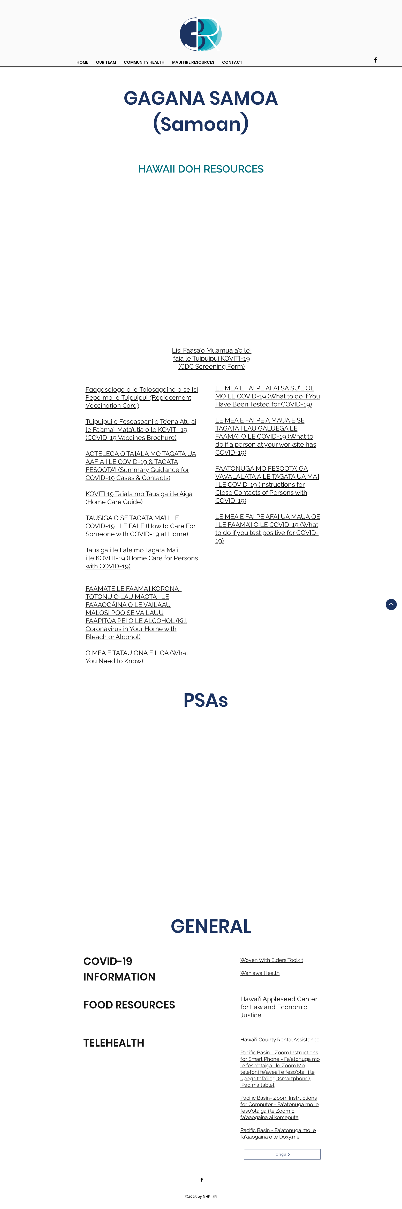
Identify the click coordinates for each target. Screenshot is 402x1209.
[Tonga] (282, 1154)
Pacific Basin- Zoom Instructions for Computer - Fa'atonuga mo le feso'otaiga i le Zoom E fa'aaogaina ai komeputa (279, 1107)
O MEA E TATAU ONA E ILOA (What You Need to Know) (137, 657)
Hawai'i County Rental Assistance (280, 1039)
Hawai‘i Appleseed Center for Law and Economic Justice (278, 1007)
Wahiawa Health (260, 973)
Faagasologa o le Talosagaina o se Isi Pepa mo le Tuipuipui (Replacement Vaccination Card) (142, 397)
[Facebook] (375, 59)
